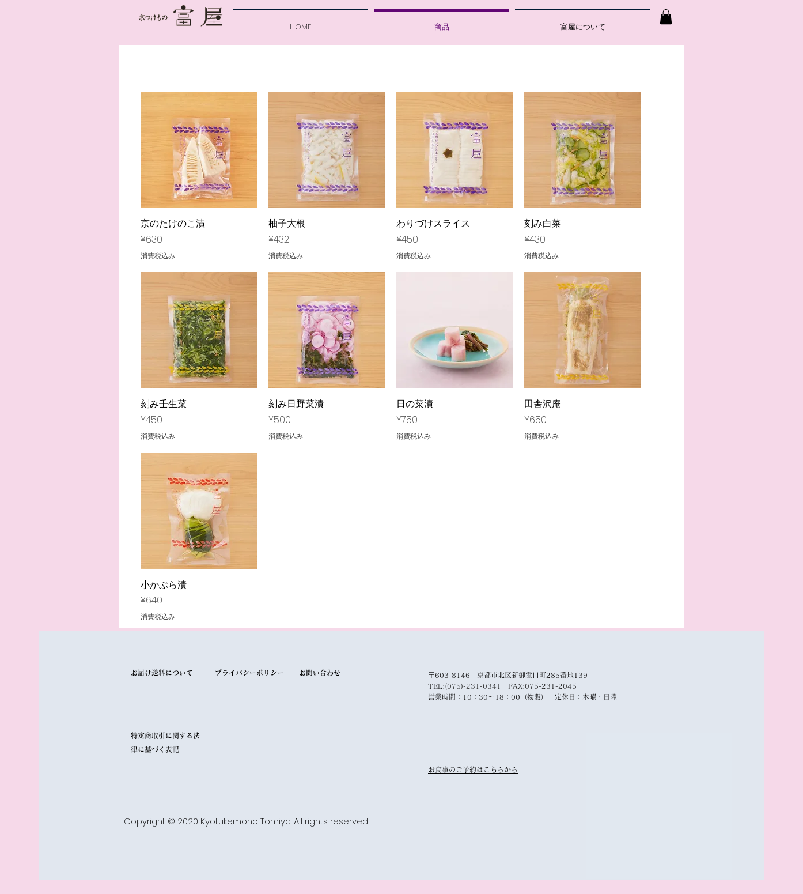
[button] (666, 16)
